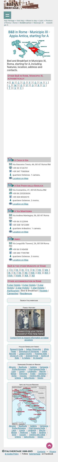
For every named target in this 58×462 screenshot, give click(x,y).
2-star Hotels (22, 288)
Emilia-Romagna (19, 369)
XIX (27, 275)
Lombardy (32, 430)
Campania (44, 367)
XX (33, 275)
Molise (13, 374)
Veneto (40, 378)
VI (33, 270)
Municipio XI (38, 23)
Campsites (12, 293)
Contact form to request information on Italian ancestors (29, 339)
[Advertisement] (29, 122)
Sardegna (42, 374)
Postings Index (41, 354)
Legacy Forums (25, 354)
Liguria (22, 371)
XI (20, 272)
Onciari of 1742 (16, 356)
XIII (33, 272)
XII (26, 272)
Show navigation (7, 15)
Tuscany (22, 435)
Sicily (14, 435)
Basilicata (23, 367)
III (17, 270)
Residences (26, 293)
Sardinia (42, 432)
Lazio (41, 21)
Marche (42, 371)
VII (40, 270)
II (12, 270)
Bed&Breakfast (25, 23)
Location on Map (20, 178)
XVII (10, 275)
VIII (47, 270)
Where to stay (31, 21)
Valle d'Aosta (29, 378)
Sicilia (14, 376)
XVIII (18, 275)
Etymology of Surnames (29, 351)
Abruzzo (12, 367)
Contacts (41, 451)
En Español (38, 358)
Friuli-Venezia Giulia (37, 369)
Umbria (18, 378)
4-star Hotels (29, 285)
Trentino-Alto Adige (38, 376)
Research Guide (16, 349)
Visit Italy (20, 21)
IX (9, 272)
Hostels (43, 290)
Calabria (33, 367)
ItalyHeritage (35, 454)
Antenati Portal (32, 356)
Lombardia (32, 371)
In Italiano (26, 358)
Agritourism (13, 290)
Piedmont (24, 432)
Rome (15, 23)
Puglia (32, 374)
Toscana (23, 376)
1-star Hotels (37, 288)
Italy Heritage (9, 21)
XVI (47, 272)
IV (23, 270)
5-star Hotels (14, 285)
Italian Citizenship (33, 349)
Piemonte (23, 374)
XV (40, 272)
